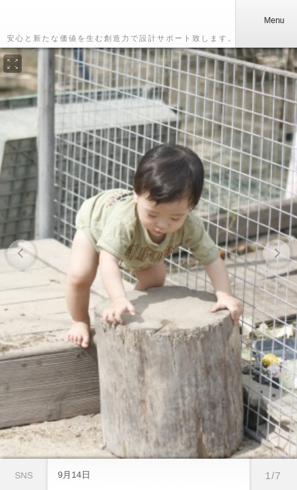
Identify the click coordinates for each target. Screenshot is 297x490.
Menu (266, 20)
